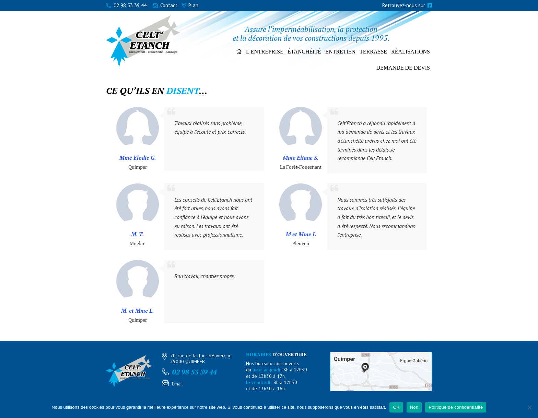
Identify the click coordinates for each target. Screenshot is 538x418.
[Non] (529, 407)
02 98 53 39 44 (126, 5)
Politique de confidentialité (456, 407)
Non (414, 407)
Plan (190, 5)
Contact (165, 5)
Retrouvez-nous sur (407, 5)
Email (177, 384)
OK (396, 407)
